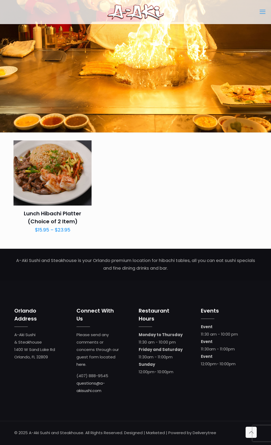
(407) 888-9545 (92, 376)
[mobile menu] (262, 11)
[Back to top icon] (251, 432)
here (80, 364)
